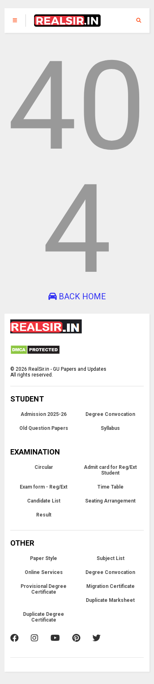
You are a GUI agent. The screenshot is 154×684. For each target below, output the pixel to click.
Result (43, 515)
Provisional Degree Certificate (44, 589)
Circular (43, 467)
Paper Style (43, 558)
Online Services (44, 572)
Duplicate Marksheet (110, 600)
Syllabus (110, 428)
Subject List (110, 558)
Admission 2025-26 (44, 414)
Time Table (110, 487)
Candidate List (43, 501)
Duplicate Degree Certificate (43, 617)
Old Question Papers (43, 428)
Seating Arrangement (110, 501)
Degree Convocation (110, 414)
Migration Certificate (110, 586)
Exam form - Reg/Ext (43, 487)
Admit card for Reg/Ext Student (110, 470)
